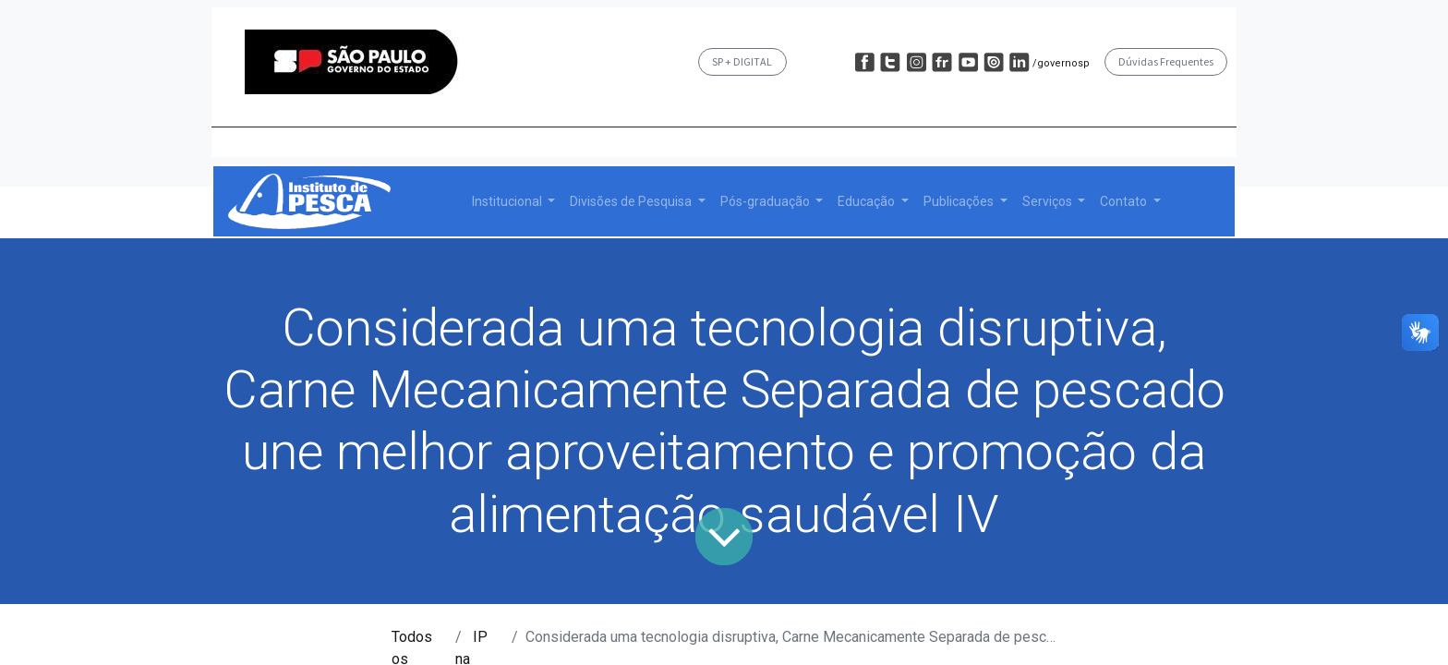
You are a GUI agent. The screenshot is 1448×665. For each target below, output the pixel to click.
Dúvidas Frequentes (1165, 61)
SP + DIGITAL (742, 61)
